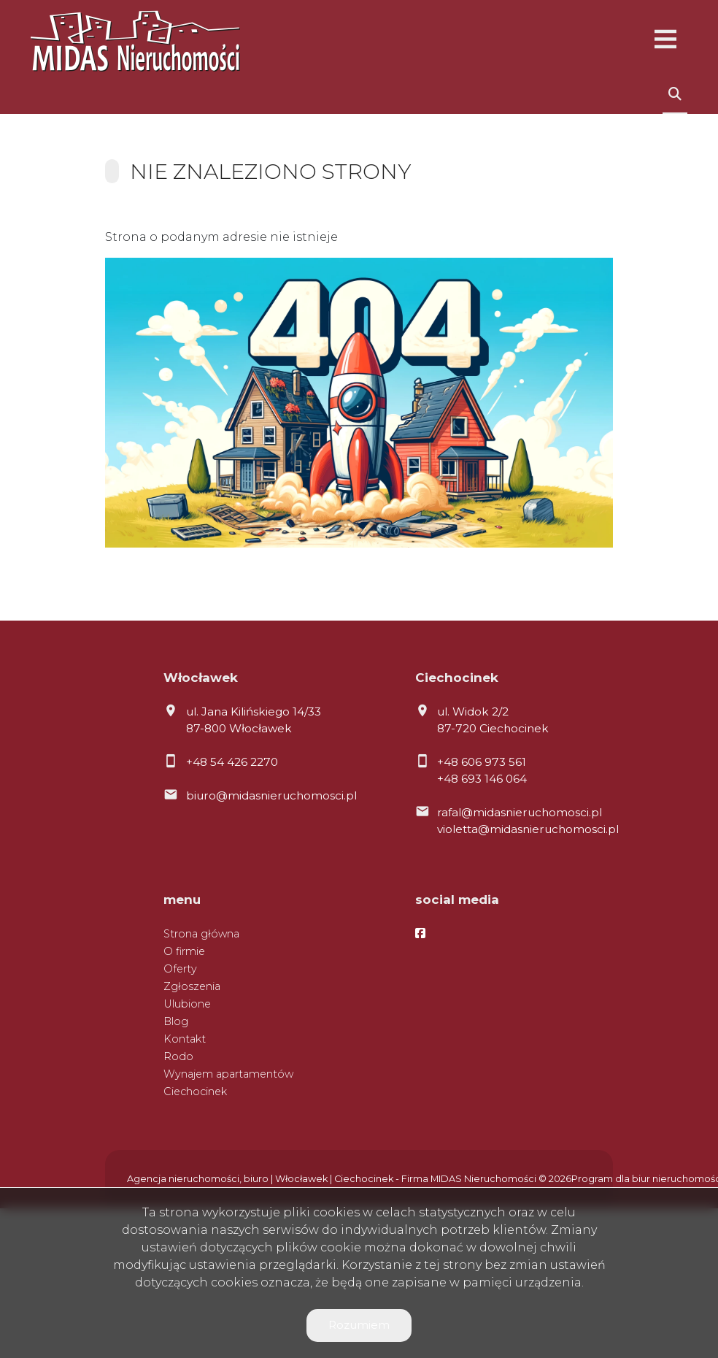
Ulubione (187, 1003)
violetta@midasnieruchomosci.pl (528, 829)
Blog (175, 1021)
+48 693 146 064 (482, 779)
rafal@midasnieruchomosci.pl (519, 812)
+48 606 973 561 (481, 762)
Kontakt (184, 1039)
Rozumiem (359, 1325)
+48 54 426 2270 (232, 762)
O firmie (184, 951)
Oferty (180, 968)
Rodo (178, 1056)
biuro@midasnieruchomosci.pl (271, 795)
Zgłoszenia (191, 986)
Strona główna (201, 933)
